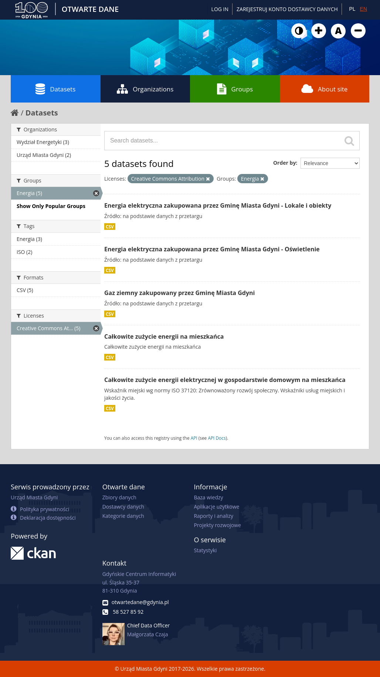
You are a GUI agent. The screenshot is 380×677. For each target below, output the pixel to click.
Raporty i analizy (213, 515)
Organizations (145, 88)
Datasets (55, 88)
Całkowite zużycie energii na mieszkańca (164, 336)
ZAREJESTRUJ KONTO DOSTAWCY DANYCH (287, 9)
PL (352, 9)
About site (324, 88)
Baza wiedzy (208, 497)
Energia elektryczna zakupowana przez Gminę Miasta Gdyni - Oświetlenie (212, 249)
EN (363, 9)
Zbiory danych (119, 497)
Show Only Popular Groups (51, 206)
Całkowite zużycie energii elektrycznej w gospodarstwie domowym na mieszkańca (225, 380)
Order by (284, 162)
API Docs (216, 438)
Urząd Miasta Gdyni (34, 497)
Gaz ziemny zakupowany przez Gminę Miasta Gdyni (179, 293)
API (194, 438)
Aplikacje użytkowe (216, 506)
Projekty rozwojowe (217, 525)
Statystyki (205, 550)
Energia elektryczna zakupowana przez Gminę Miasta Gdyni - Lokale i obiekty (217, 205)
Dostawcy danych (123, 506)
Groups (235, 88)
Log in (219, 9)
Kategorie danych (123, 515)
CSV (110, 226)
